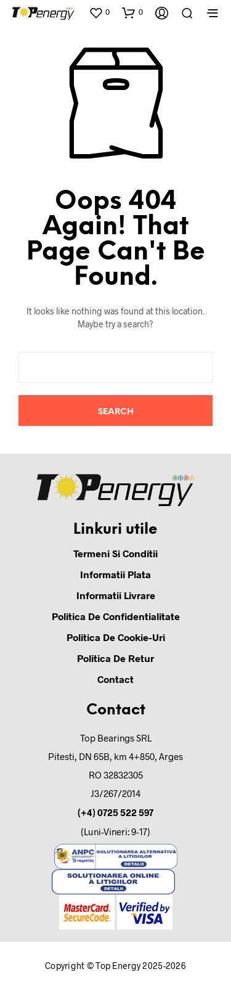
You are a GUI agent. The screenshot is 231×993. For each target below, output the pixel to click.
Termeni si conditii (115, 553)
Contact (115, 679)
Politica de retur (115, 658)
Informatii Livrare (115, 595)
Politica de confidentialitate (116, 616)
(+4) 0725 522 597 (115, 812)
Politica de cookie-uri (116, 637)
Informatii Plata (115, 574)
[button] (99, 12)
